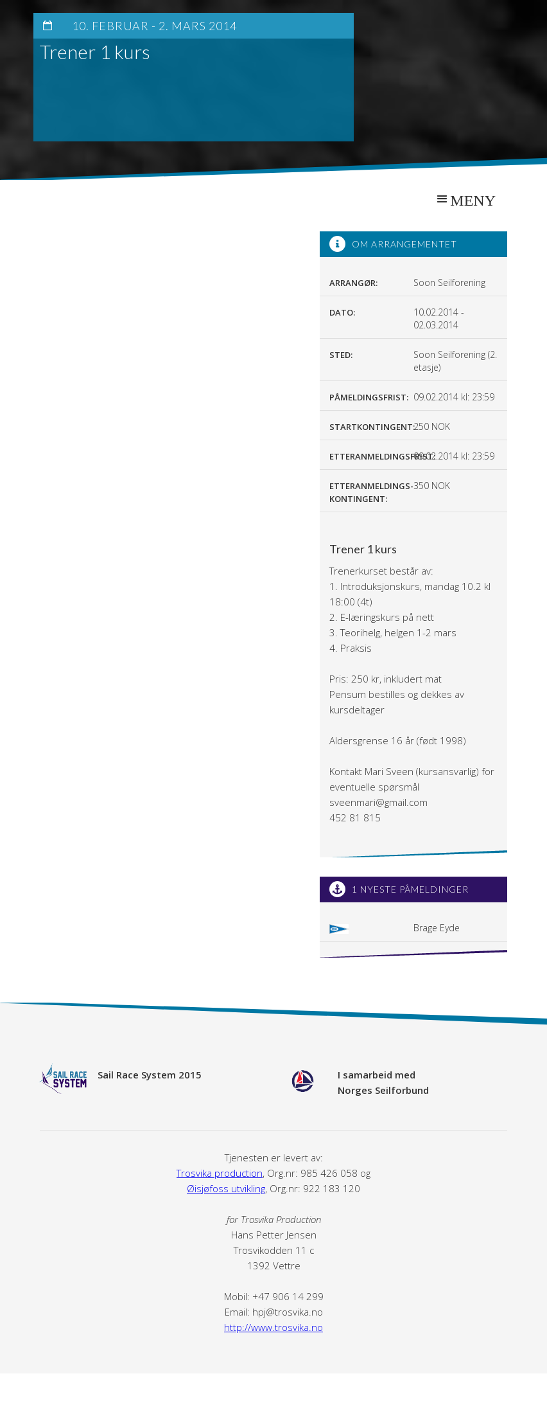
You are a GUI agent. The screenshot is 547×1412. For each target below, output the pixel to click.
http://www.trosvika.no (273, 1327)
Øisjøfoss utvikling (226, 1188)
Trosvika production (220, 1172)
